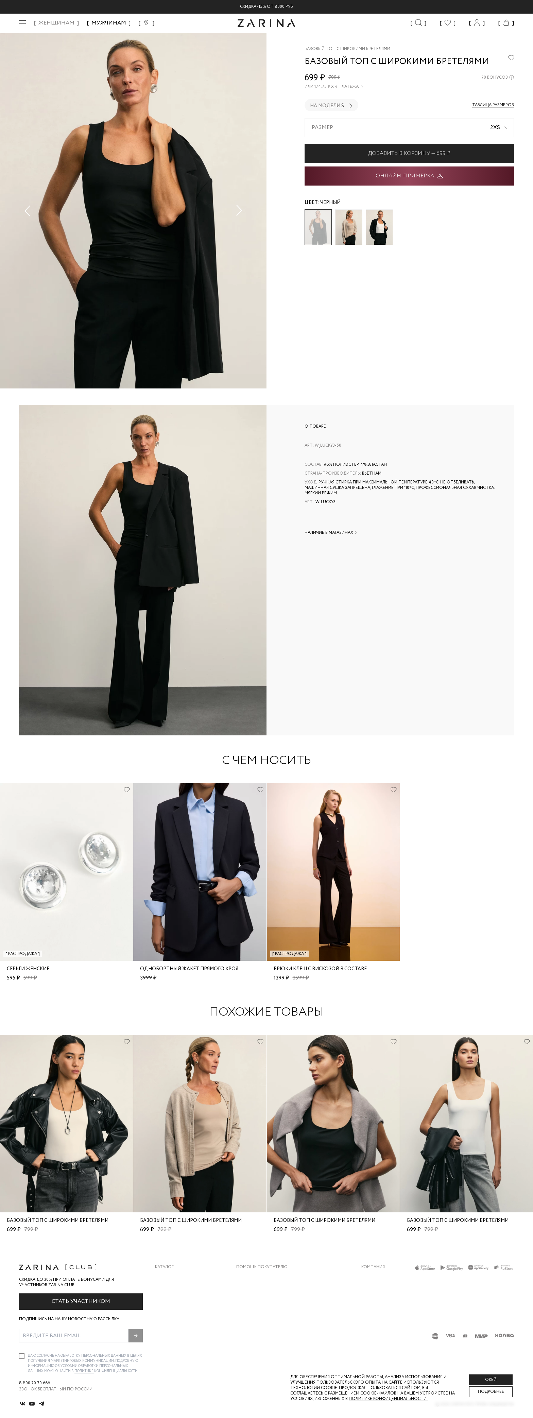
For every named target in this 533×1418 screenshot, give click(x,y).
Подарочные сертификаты (267, 1332)
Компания (373, 1267)
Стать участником (81, 1301)
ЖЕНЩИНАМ (56, 23)
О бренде (371, 1277)
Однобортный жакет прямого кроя (189, 969)
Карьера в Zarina (379, 1291)
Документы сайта (257, 1346)
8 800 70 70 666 (34, 1383)
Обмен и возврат (255, 1291)
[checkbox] (21, 1356)
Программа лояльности (264, 1318)
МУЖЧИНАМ (108, 23)
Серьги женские (28, 969)
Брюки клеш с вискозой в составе (320, 969)
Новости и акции (381, 1318)
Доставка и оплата (258, 1277)
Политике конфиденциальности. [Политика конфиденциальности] (388, 1399)
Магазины (372, 1332)
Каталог (164, 1267)
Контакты (372, 1305)
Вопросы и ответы (258, 1305)
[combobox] (409, 127)
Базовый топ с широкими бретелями (57, 1220)
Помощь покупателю (262, 1267)
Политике (84, 1371)
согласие (46, 1355)
